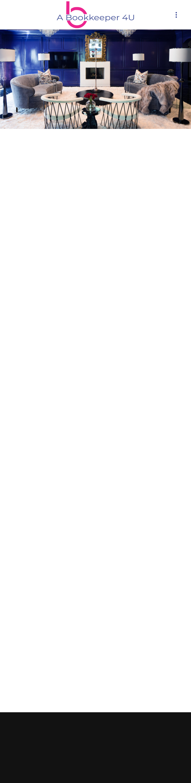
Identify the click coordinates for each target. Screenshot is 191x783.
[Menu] (176, 14)
